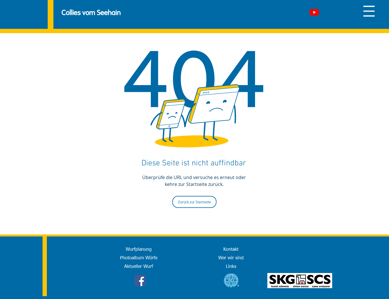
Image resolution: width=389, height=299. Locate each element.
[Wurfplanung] (138, 249)
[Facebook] (140, 280)
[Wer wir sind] (231, 258)
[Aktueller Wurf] (138, 266)
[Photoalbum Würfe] (138, 258)
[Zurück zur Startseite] (194, 202)
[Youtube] (314, 12)
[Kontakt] (231, 249)
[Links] (231, 266)
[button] (369, 11)
